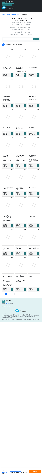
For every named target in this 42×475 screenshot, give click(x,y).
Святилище (31, 127)
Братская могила (6, 127)
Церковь (17, 96)
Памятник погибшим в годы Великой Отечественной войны (8, 188)
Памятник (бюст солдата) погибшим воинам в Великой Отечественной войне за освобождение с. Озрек (7, 218)
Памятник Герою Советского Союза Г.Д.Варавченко (20, 188)
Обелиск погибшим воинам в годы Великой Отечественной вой (8, 69)
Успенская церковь (33, 67)
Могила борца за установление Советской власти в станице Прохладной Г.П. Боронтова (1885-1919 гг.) (33, 158)
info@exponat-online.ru (7, 308)
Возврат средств (30, 319)
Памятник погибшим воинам (33, 275)
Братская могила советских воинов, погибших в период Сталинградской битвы (21, 69)
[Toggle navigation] (38, 11)
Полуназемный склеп (20, 215)
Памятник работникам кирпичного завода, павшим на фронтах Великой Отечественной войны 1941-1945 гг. (20, 278)
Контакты (37, 319)
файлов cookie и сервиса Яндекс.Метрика (11, 471)
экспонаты (8, 303)
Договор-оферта (5, 319)
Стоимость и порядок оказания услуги (18, 319)
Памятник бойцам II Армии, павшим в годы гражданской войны (34, 248)
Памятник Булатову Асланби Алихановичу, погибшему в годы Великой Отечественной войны (20, 158)
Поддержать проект (7, 4)
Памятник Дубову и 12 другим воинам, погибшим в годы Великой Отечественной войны (7, 158)
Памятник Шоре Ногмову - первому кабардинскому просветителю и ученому (7, 99)
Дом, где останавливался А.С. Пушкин (20, 128)
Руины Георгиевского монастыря (20, 247)
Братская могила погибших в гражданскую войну (33, 98)
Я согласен (35, 471)
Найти (36, 39)
